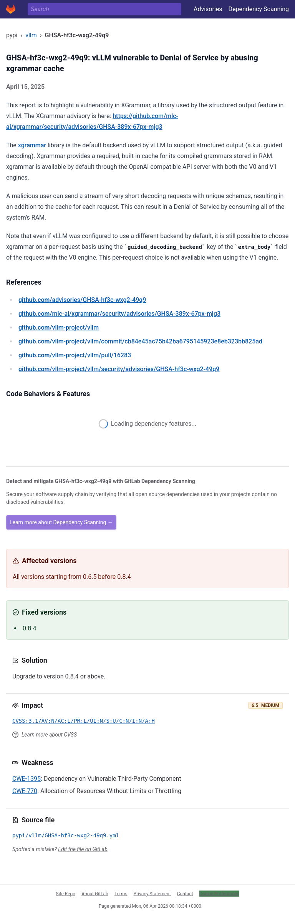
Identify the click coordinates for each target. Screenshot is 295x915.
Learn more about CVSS (49, 735)
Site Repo (66, 893)
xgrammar (32, 145)
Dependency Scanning (258, 9)
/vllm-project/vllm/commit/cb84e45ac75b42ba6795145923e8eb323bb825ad (140, 341)
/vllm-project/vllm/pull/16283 (74, 355)
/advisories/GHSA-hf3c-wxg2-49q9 (82, 299)
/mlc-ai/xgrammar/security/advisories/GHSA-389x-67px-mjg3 (119, 313)
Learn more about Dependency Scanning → (61, 522)
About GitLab (94, 893)
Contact (185, 893)
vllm (31, 35)
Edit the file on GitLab (82, 849)
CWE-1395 (26, 778)
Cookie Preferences (219, 893)
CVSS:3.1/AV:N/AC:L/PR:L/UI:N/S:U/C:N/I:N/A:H (83, 721)
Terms (121, 893)
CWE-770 (24, 791)
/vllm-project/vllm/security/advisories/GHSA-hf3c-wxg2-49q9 (118, 369)
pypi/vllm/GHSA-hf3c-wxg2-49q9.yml (65, 835)
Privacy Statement (152, 893)
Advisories (208, 9)
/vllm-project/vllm (58, 327)
